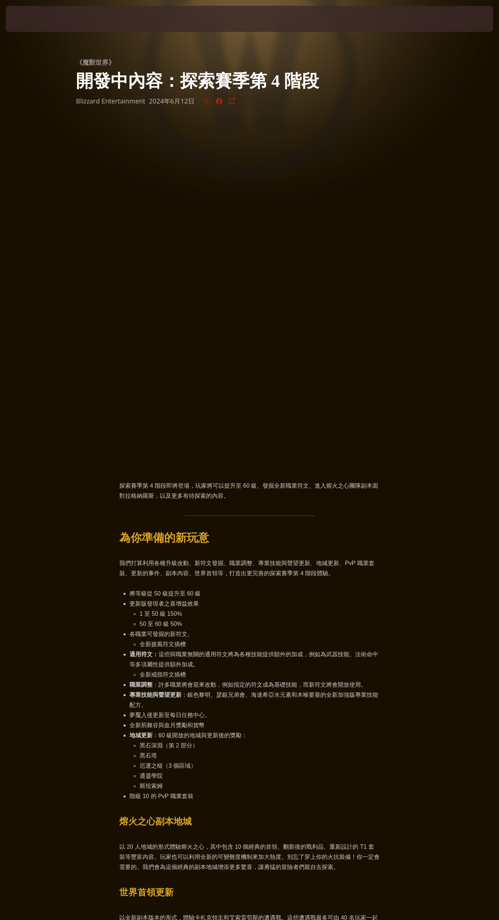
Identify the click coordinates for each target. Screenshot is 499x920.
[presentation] (28, 19)
